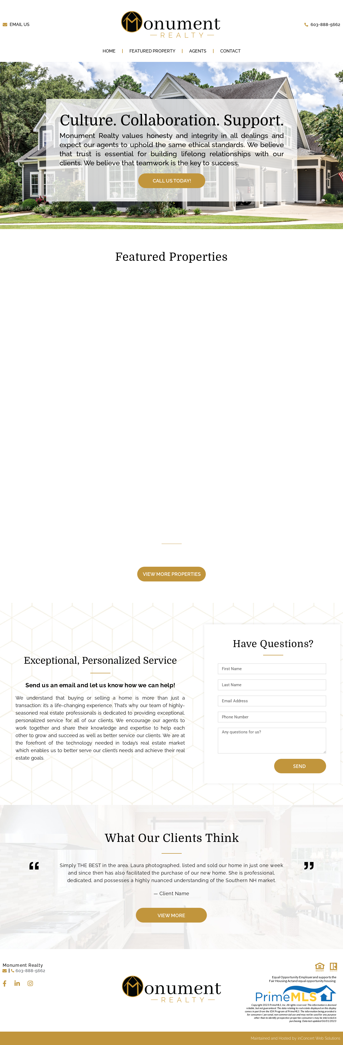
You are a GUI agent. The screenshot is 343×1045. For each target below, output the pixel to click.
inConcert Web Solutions (319, 1038)
